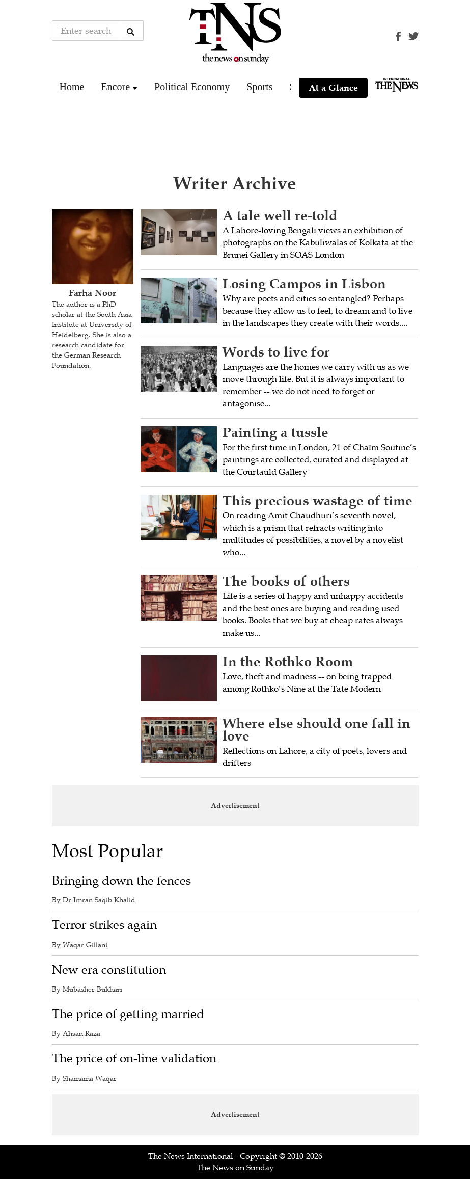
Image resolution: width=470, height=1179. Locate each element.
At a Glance (333, 87)
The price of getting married (128, 1014)
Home (72, 86)
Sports (259, 86)
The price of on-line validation (134, 1058)
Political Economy (192, 86)
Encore (115, 86)
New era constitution (109, 970)
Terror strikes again (104, 925)
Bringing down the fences (121, 880)
